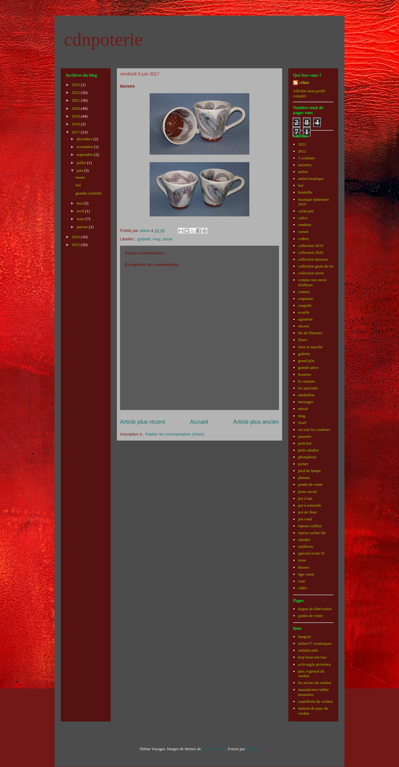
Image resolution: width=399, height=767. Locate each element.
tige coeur (306, 574)
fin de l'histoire (310, 332)
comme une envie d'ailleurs (312, 282)
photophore (307, 457)
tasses (80, 177)
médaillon (306, 395)
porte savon (307, 491)
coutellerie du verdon (315, 701)
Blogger (252, 748)
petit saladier (308, 450)
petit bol (304, 443)
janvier (83, 226)
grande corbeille (88, 193)
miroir (303, 408)
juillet (82, 162)
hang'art (304, 636)
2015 (76, 244)
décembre (85, 139)
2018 (76, 124)
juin (80, 170)
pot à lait (305, 498)
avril (81, 211)
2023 (76, 84)
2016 (76, 236)
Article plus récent (142, 422)
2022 (76, 92)
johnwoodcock (214, 748)
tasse (167, 239)
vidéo (302, 588)
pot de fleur (307, 512)
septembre (85, 154)
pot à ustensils (309, 505)
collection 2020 (310, 252)
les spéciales (308, 388)
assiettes (304, 164)
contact (304, 291)
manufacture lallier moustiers (313, 692)
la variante (306, 381)
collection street (311, 273)
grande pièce (308, 367)
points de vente (310, 484)
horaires (304, 374)
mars (81, 218)
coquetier (305, 298)
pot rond (305, 519)
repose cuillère (310, 525)
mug (157, 239)
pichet (303, 463)
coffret (303, 238)
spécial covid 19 (311, 553)
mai (80, 203)
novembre (85, 146)
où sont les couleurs (314, 429)
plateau (304, 477)
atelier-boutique (311, 178)
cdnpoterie (103, 39)
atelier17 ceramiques (315, 643)
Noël (302, 422)
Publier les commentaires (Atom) (174, 434)
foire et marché (310, 347)
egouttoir (305, 319)
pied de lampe (309, 470)
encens (303, 326)
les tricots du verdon (314, 682)
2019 (76, 116)
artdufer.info (308, 650)
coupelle (305, 305)
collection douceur (313, 259)
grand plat (306, 360)
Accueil (199, 422)
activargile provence (314, 664)
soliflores (305, 546)
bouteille (305, 192)
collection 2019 (310, 245)
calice (302, 217)
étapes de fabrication (315, 608)
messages (305, 401)
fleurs (302, 339)
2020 (76, 108)
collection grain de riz (316, 266)
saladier (304, 539)
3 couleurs (306, 158)
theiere (303, 567)
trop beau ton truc (312, 657)
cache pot (305, 211)
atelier (303, 171)
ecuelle (304, 312)
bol (78, 185)
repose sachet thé (312, 532)
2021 (76, 100)
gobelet (144, 239)
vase (301, 581)
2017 (76, 132)
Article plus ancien (256, 422)
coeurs (303, 231)
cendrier (304, 224)
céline (304, 82)
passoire (304, 436)
